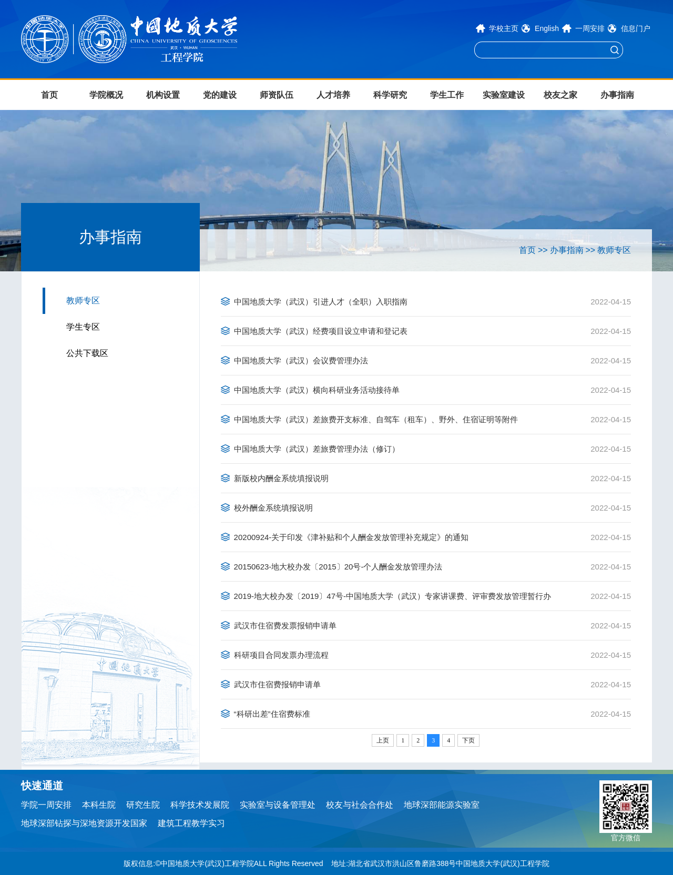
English (547, 28)
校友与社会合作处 (359, 804)
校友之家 (560, 94)
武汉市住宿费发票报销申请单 (285, 625)
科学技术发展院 (199, 804)
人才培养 (333, 94)
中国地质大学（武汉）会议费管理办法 (301, 360)
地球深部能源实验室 (442, 804)
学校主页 (503, 28)
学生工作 (447, 94)
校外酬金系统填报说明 (273, 507)
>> (543, 250)
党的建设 (220, 94)
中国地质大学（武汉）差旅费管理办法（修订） (317, 448)
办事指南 (617, 94)
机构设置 (163, 94)
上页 (382, 740)
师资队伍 (276, 94)
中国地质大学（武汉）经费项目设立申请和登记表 (320, 331)
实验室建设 (504, 94)
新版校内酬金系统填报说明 (281, 478)
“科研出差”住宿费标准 (272, 713)
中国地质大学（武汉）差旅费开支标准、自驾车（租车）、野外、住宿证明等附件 (376, 419)
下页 (468, 740)
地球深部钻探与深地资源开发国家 (84, 823)
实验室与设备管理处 (277, 804)
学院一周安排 (46, 804)
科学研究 (390, 94)
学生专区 (83, 326)
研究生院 (143, 804)
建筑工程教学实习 (191, 823)
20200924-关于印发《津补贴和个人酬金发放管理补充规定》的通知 (351, 537)
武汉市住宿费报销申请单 (277, 684)
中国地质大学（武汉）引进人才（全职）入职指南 (320, 301)
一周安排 (590, 28)
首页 (49, 94)
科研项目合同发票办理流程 (281, 654)
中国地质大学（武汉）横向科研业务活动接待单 (317, 389)
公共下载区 (87, 353)
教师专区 (83, 300)
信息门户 (635, 28)
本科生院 (99, 804)
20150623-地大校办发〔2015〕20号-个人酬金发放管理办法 (338, 566)
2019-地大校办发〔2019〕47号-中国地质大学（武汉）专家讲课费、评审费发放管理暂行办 (392, 596)
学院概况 (106, 94)
